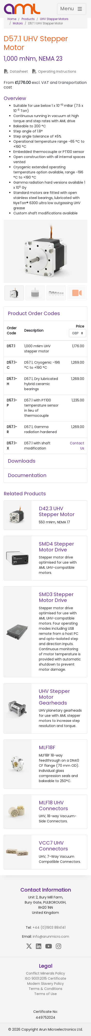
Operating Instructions (54, 71)
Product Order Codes (34, 313)
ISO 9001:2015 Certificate (45, 978)
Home (12, 19)
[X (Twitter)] (29, 946)
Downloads (21, 461)
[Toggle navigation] (71, 9)
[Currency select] (77, 333)
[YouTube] (48, 946)
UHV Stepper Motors (54, 19)
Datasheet (16, 71)
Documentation (27, 475)
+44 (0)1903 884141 (49, 927)
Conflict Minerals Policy (45, 973)
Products (28, 19)
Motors (18, 23)
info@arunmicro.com (51, 936)
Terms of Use (45, 993)
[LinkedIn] (38, 946)
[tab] (45, 314)
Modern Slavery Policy (45, 983)
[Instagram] (58, 946)
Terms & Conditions (45, 988)
